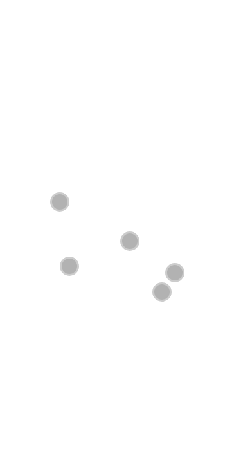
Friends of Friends (116, 231)
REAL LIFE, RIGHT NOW (123, 231)
